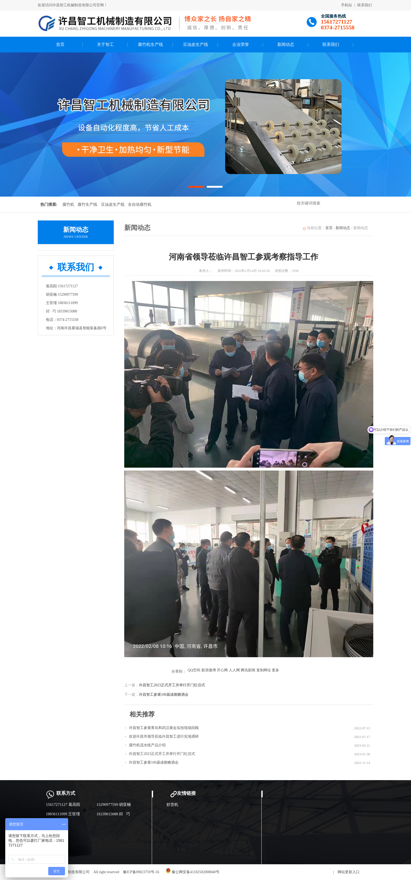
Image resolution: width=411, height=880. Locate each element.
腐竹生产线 (87, 204)
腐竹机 (68, 204)
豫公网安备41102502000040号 (192, 872)
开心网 (222, 670)
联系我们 (364, 5)
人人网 (234, 670)
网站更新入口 (349, 872)
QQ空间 (194, 670)
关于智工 (105, 44)
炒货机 (172, 804)
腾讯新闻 (248, 670)
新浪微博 (208, 670)
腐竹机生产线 (150, 44)
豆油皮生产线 (195, 44)
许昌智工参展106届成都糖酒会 (163, 695)
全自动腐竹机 (140, 204)
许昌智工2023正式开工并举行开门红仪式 (172, 685)
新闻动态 (285, 44)
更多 (275, 670)
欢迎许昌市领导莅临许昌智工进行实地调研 (164, 736)
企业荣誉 (240, 44)
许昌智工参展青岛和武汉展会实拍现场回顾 (164, 728)
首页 (60, 44)
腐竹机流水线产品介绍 (147, 745)
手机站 (346, 5)
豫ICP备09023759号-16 (141, 872)
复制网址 (263, 670)
